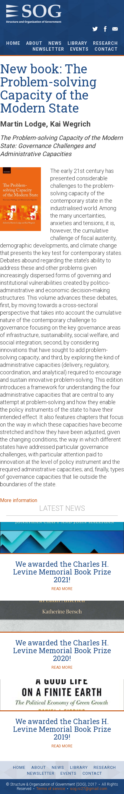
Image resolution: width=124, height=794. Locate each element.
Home (13, 43)
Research (105, 43)
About (34, 43)
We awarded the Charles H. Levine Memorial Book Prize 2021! (62, 572)
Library (77, 43)
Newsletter (48, 49)
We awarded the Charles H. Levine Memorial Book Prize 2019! (62, 729)
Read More (62, 589)
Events (79, 49)
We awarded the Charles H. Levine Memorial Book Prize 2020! (62, 650)
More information (18, 500)
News (55, 43)
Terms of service (50, 789)
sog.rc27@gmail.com (88, 789)
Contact (106, 49)
